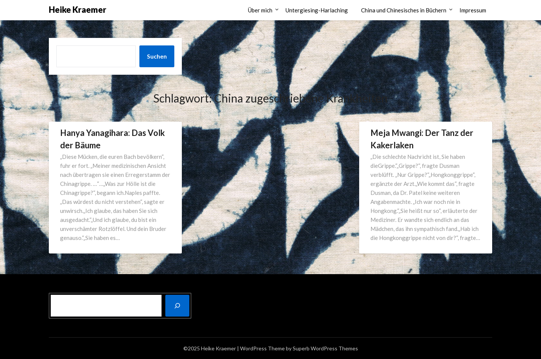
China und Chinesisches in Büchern (403, 10)
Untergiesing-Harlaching (317, 10)
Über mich (260, 10)
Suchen (157, 56)
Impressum (472, 10)
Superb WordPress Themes (325, 348)
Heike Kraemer (77, 10)
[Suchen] (177, 306)
